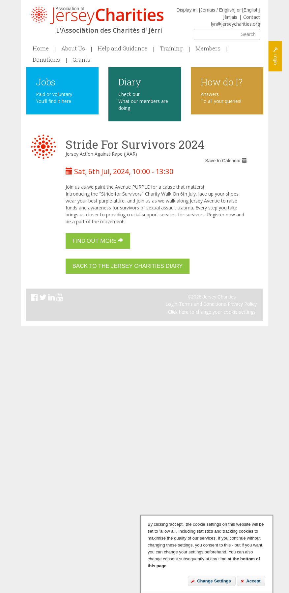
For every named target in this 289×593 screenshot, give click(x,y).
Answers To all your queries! (221, 97)
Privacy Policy (242, 304)
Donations (46, 59)
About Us (73, 48)
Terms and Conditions (202, 304)
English (251, 10)
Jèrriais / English (217, 10)
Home (41, 48)
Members (207, 48)
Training (171, 48)
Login (171, 304)
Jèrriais (230, 17)
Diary (129, 81)
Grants (81, 59)
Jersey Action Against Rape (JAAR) (101, 154)
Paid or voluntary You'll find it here (54, 97)
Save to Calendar (225, 160)
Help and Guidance (122, 48)
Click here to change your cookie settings (212, 312)
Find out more (97, 240)
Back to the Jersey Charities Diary (127, 266)
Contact (251, 17)
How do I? (222, 81)
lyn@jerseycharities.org (235, 24)
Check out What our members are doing (143, 101)
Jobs (45, 81)
